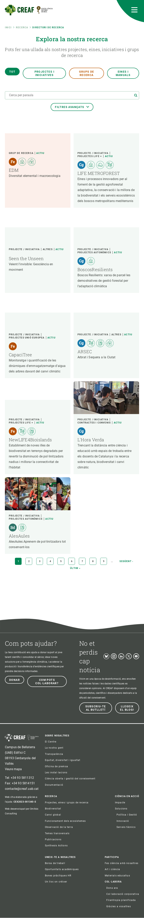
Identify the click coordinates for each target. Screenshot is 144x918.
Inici (8, 27)
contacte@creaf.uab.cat (22, 789)
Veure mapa (13, 769)
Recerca (22, 27)
